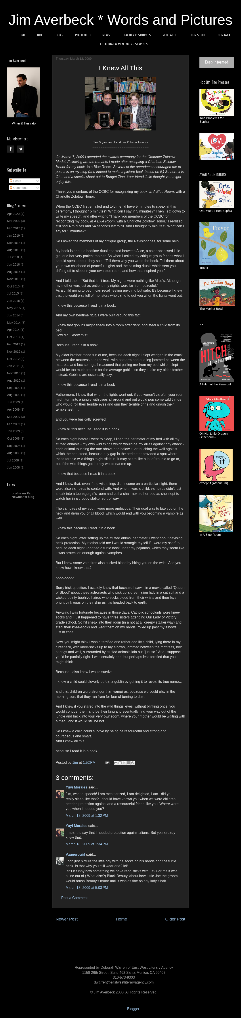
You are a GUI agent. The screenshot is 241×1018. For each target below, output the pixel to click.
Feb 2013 (13, 344)
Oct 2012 (13, 359)
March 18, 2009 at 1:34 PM (87, 844)
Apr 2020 (13, 214)
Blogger (133, 1009)
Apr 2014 (13, 329)
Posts (15, 181)
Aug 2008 (13, 453)
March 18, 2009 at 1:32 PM (87, 815)
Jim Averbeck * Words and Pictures (121, 20)
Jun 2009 (13, 402)
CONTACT (224, 35)
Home (121, 919)
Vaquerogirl (75, 854)
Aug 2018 (13, 250)
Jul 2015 (13, 293)
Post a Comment (74, 898)
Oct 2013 (13, 337)
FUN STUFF (198, 35)
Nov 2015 (13, 279)
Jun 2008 (13, 467)
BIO (39, 35)
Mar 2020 (13, 221)
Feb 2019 (13, 228)
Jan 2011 (13, 366)
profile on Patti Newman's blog (23, 495)
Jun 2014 (13, 315)
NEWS (106, 35)
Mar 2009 (13, 417)
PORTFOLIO (82, 35)
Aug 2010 (13, 380)
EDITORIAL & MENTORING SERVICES (124, 44)
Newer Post (67, 919)
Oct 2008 (13, 438)
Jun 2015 (13, 300)
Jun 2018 (13, 264)
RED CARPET (171, 35)
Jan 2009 (13, 431)
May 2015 (14, 308)
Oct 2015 (13, 286)
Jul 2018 (13, 257)
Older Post (175, 919)
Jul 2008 (13, 460)
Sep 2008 (13, 446)
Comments (19, 187)
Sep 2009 (13, 388)
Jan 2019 (13, 235)
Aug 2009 (13, 395)
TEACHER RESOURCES (136, 35)
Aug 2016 (13, 272)
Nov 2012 (13, 351)
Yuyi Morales (76, 787)
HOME (21, 35)
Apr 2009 (13, 409)
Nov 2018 (13, 243)
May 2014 (14, 322)
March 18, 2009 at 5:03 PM (87, 888)
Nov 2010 (13, 373)
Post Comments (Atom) (131, 932)
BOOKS (58, 35)
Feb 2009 (13, 424)
